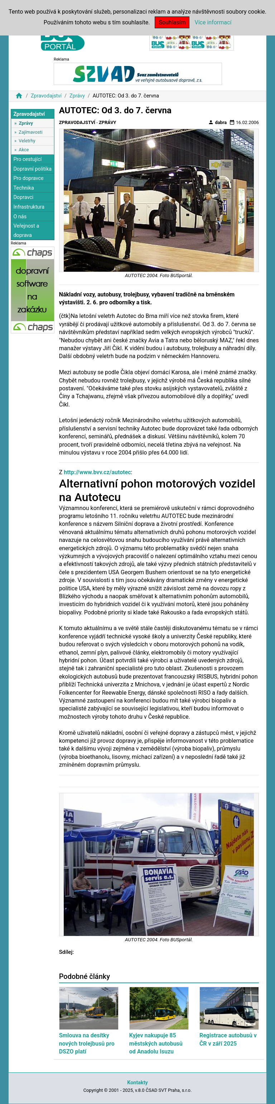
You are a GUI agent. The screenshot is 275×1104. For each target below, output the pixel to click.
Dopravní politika (32, 169)
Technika (23, 188)
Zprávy (77, 96)
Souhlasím (172, 22)
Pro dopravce (28, 178)
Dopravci (23, 197)
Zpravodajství (46, 96)
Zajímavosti (30, 132)
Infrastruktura (28, 207)
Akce (24, 149)
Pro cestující (27, 159)
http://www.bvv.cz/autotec (97, 472)
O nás (19, 217)
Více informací (212, 22)
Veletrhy (27, 140)
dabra (217, 122)
